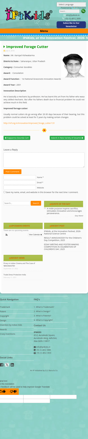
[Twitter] (6, 365)
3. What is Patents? (42, 315)
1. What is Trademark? (44, 307)
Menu (44, 31)
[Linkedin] (12, 365)
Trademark (5, 307)
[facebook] (1, 365)
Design (3, 320)
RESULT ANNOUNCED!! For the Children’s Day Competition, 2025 (63, 239)
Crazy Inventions (7, 334)
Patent (3, 311)
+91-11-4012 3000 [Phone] (43, 350)
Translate (79, 7)
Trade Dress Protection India (15, 274)
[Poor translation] (13, 391)
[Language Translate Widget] (72, 4)
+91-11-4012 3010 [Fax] (43, 353)
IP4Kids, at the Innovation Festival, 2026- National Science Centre (62, 232)
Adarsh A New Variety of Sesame (67, 137)
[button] (7, 235)
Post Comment (12, 171)
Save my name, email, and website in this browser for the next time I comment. (42, 192)
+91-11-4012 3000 (73, 18)
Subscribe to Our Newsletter (71, 25)
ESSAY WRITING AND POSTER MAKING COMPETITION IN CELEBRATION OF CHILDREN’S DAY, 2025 (61, 246)
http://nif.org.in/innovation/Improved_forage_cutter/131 (29, 123)
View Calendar (35, 235)
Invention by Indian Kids (11, 325)
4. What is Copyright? (43, 320)
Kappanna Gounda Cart (17, 137)
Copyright (4, 316)
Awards (3, 329)
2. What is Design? (42, 311)
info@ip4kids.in (73, 15)
